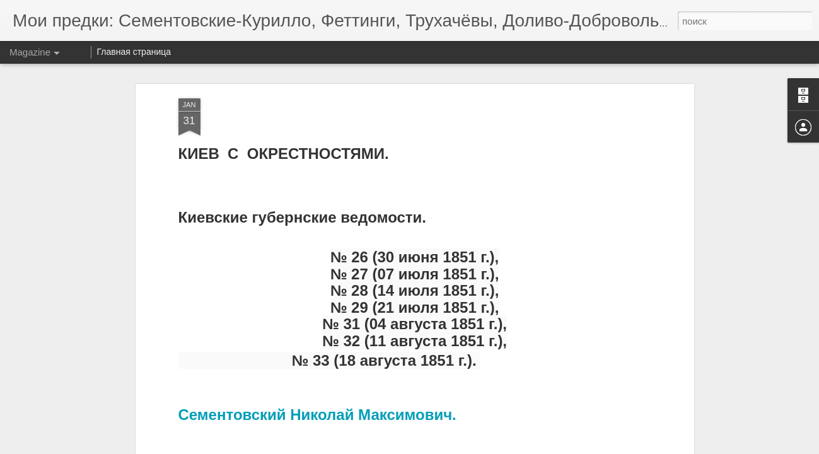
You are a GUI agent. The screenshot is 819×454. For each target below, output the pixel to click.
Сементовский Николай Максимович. (317, 414)
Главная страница (134, 52)
